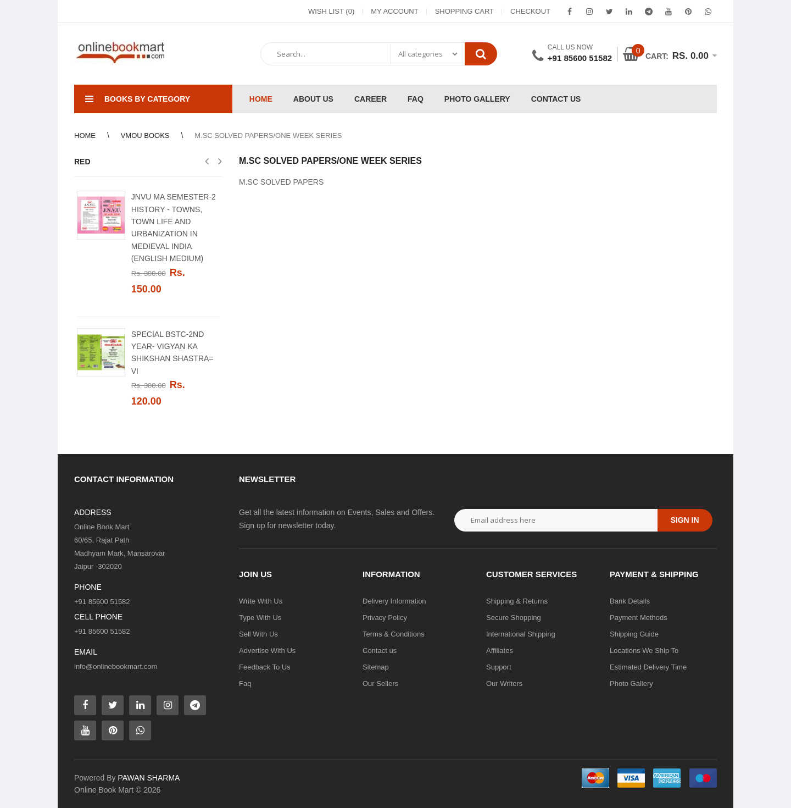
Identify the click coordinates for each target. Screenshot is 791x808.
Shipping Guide (634, 634)
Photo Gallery (631, 683)
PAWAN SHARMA (149, 777)
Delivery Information (394, 601)
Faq (245, 683)
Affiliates (499, 650)
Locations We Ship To (644, 650)
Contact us (380, 650)
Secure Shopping (513, 617)
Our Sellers (380, 683)
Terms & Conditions (394, 634)
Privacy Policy (385, 617)
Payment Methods (638, 617)
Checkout (530, 11)
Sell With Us (258, 634)
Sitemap (376, 667)
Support (498, 667)
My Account (394, 11)
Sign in (684, 520)
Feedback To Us (265, 667)
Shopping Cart (464, 11)
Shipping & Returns (517, 601)
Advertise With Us (267, 650)
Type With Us (260, 617)
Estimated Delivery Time (648, 667)
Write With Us (260, 601)
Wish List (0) (331, 11)
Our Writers (504, 683)
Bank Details (630, 601)
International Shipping (520, 634)
